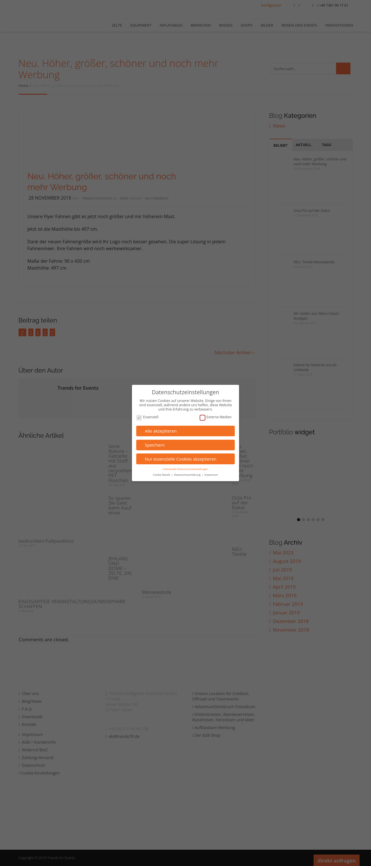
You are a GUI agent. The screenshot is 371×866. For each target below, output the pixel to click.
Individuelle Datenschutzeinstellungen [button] (185, 469)
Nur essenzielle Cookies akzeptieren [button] (180, 459)
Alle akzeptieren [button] (161, 431)
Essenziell (147, 417)
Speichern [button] (155, 445)
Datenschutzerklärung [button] (187, 475)
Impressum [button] (211, 475)
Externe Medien (216, 417)
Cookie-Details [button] (162, 475)
